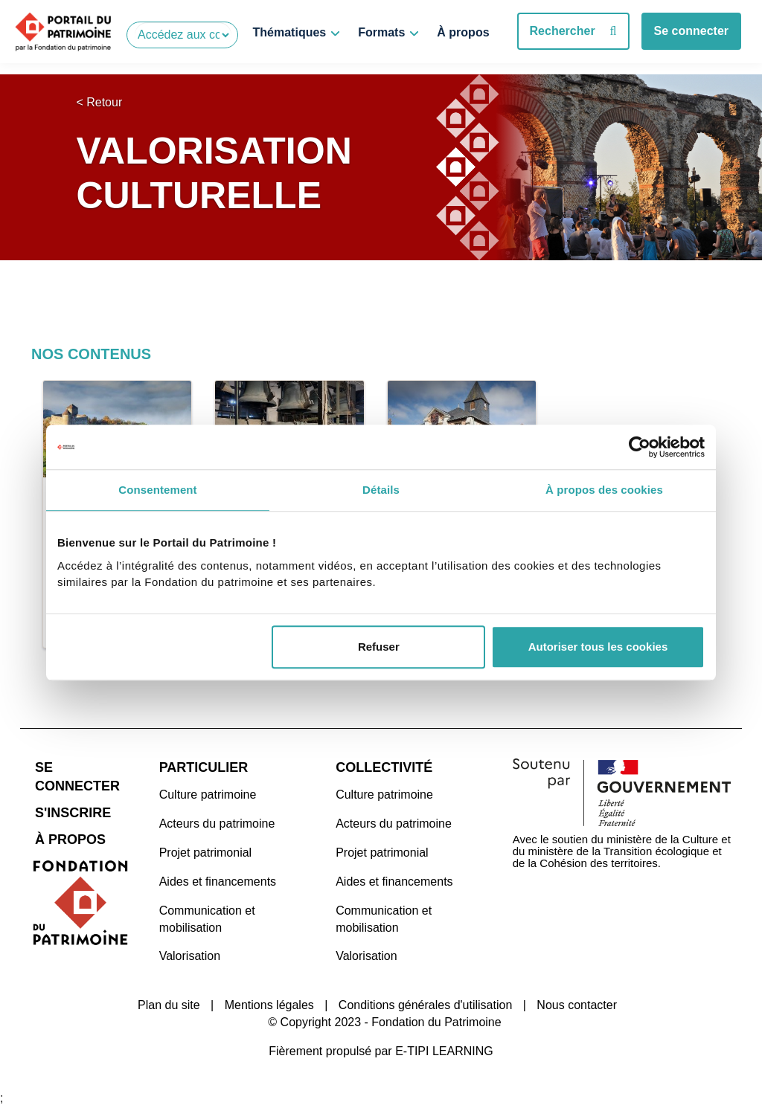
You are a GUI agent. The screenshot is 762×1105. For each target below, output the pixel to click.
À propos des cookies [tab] (604, 489)
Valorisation (189, 953)
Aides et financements (217, 879)
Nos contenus (91, 354)
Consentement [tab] (157, 489)
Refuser (379, 646)
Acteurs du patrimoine (217, 821)
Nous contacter (577, 1002)
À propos (463, 32)
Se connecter (691, 31)
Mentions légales (269, 1002)
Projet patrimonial (205, 850)
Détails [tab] (381, 489)
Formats (381, 32)
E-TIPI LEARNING (444, 1049)
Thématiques (290, 32)
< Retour (99, 102)
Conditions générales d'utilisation (425, 1002)
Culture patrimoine (208, 792)
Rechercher (573, 31)
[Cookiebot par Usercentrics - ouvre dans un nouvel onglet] (639, 447)
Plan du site (169, 1002)
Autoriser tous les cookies (598, 646)
